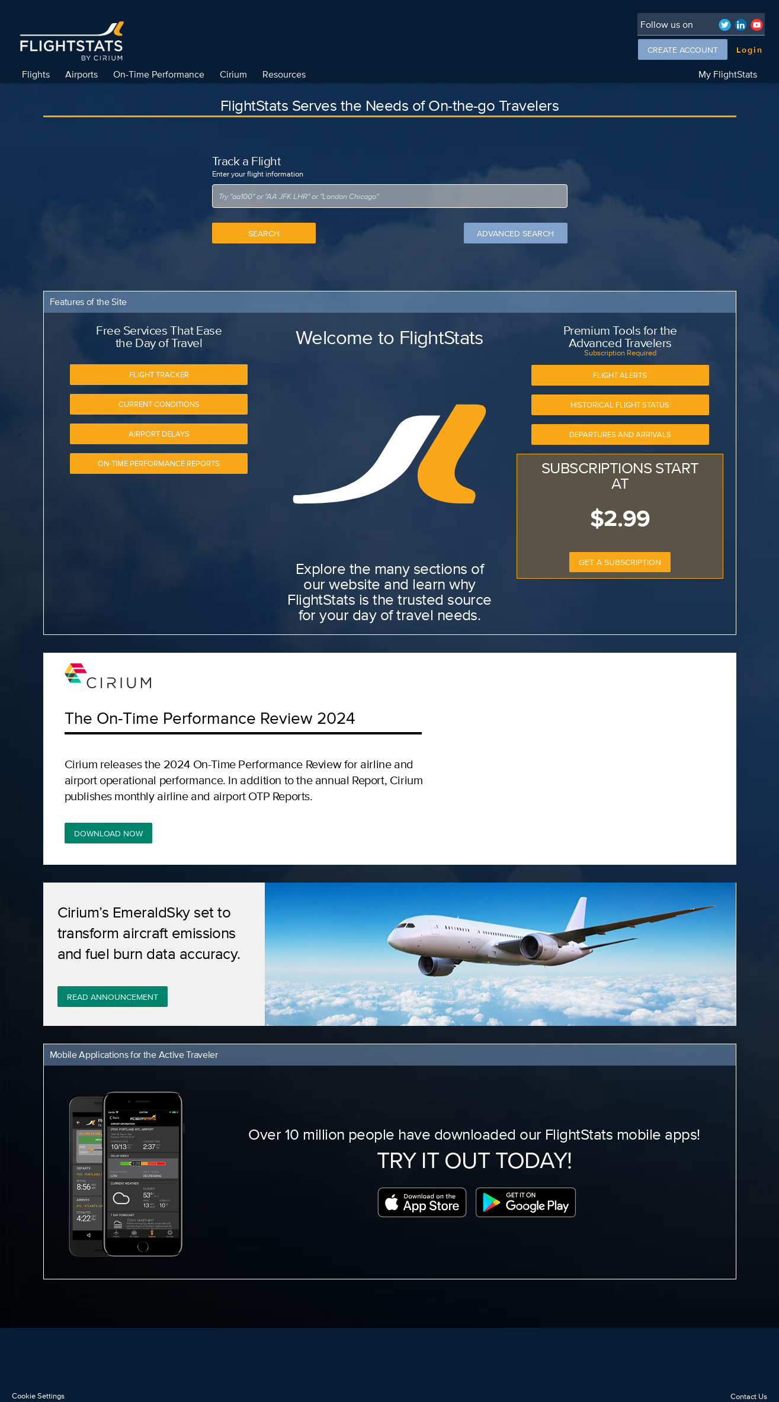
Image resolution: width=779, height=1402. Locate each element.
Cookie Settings (38, 1395)
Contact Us (748, 1396)
